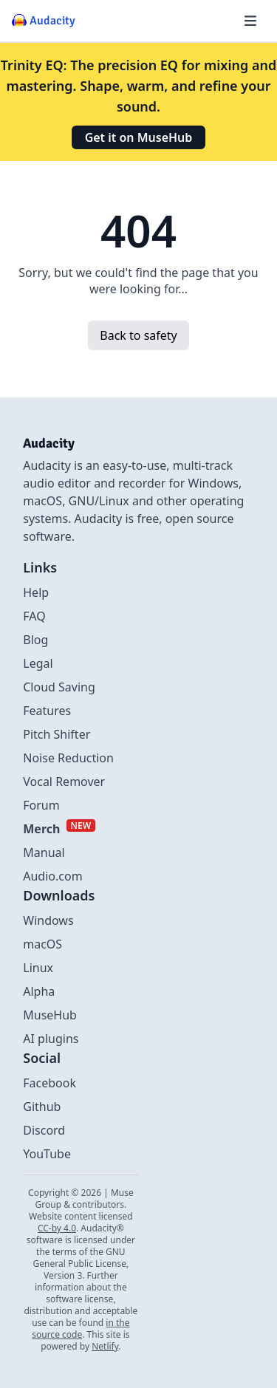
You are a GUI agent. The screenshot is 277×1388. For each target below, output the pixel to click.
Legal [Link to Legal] (37, 663)
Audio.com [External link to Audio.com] (52, 876)
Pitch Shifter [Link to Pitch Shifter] (56, 734)
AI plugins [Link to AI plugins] (50, 1038)
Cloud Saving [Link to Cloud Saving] (59, 687)
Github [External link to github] (42, 1106)
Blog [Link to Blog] (35, 640)
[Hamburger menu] (250, 20)
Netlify (105, 1346)
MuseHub (50, 1015)
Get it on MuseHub (139, 137)
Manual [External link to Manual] (43, 852)
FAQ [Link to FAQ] (34, 616)
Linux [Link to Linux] (38, 968)
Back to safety (138, 335)
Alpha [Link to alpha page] (39, 991)
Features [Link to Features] (47, 710)
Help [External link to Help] (36, 592)
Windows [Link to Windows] (48, 920)
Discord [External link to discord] (44, 1130)
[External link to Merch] (59, 829)
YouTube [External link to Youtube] (47, 1154)
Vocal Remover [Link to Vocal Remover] (64, 781)
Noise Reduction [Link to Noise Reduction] (68, 758)
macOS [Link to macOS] (42, 944)
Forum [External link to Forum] (41, 805)
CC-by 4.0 (57, 1228)
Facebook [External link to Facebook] (49, 1083)
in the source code (80, 1328)
